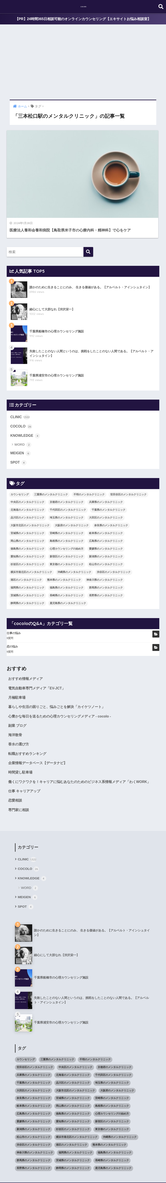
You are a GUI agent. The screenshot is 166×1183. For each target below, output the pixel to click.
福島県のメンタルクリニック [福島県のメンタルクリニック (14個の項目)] (66, 546)
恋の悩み (12, 605)
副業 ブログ (18, 686)
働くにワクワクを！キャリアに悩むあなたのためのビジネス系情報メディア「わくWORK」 (76, 747)
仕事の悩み (14, 592)
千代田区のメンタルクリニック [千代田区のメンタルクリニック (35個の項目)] (68, 468)
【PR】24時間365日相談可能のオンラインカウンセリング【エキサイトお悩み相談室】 (83, 19)
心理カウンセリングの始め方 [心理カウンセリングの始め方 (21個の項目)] (66, 507)
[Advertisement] (83, 62)
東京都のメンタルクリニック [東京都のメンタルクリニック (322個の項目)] (66, 523)
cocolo (83, 6)
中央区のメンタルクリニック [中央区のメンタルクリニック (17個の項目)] (27, 461)
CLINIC (20, 374)
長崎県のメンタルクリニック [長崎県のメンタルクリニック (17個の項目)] (66, 554)
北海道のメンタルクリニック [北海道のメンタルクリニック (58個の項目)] (27, 468)
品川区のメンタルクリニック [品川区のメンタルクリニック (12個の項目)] (27, 476)
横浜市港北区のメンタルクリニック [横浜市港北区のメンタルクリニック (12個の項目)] (31, 531)
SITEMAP (136, 1171)
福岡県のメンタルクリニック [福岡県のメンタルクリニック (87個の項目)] (27, 546)
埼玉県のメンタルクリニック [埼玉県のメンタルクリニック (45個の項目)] (66, 476)
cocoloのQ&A (115, 1171)
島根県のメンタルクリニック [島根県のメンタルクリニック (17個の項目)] (66, 500)
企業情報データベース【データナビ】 (39, 725)
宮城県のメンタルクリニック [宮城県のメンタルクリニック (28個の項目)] (27, 492)
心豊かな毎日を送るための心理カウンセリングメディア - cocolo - (62, 676)
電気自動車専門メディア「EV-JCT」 (38, 648)
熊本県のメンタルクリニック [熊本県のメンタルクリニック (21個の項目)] (64, 538)
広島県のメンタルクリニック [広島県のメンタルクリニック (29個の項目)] (106, 500)
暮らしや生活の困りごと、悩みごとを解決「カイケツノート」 (59, 667)
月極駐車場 (17, 657)
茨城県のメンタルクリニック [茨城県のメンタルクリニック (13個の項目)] (27, 554)
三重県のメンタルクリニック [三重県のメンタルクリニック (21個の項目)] (51, 453)
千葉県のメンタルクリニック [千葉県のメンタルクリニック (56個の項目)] (108, 468)
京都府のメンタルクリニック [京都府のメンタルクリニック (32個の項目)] (66, 461)
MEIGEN (21, 412)
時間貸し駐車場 (21, 734)
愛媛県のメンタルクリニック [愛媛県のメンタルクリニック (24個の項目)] (106, 507)
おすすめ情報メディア (26, 638)
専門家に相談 (19, 780)
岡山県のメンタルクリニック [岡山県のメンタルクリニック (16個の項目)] (27, 500)
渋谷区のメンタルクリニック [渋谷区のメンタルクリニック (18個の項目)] (114, 531)
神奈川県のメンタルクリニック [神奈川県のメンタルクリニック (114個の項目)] (104, 538)
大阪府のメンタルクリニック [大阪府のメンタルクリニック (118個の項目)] (72, 484)
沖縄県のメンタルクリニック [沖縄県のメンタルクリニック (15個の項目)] (74, 531)
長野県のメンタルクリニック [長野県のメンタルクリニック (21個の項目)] (106, 554)
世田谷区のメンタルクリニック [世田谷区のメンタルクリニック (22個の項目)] (128, 453)
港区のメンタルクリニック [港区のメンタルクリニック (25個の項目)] (26, 538)
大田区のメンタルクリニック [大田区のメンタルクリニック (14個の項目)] (106, 476)
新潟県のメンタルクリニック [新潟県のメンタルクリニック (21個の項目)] (106, 515)
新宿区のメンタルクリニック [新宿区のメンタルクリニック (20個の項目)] (66, 515)
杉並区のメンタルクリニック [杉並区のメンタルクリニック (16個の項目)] (27, 523)
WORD (23, 403)
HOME (83, 1162)
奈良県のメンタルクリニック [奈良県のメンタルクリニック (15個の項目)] (111, 484)
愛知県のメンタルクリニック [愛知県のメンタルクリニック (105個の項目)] (27, 515)
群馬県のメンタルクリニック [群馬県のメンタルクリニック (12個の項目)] (106, 546)
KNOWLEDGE (25, 394)
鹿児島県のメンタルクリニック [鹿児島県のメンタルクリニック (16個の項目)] (68, 562)
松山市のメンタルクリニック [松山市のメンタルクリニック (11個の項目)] (106, 523)
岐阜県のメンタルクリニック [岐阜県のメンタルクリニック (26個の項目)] (106, 492)
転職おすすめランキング (28, 715)
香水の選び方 (19, 705)
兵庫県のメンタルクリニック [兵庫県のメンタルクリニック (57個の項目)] (106, 461)
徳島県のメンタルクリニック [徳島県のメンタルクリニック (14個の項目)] (27, 507)
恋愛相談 (15, 770)
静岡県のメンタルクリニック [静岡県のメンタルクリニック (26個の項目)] (27, 562)
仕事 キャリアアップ (25, 760)
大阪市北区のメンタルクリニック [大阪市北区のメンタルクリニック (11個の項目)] (30, 484)
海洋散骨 (15, 696)
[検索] (88, 209)
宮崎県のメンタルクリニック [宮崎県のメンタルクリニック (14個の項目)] (66, 492)
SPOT (18, 421)
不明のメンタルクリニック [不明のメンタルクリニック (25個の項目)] (89, 453)
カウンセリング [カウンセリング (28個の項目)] (20, 453)
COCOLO (21, 384)
